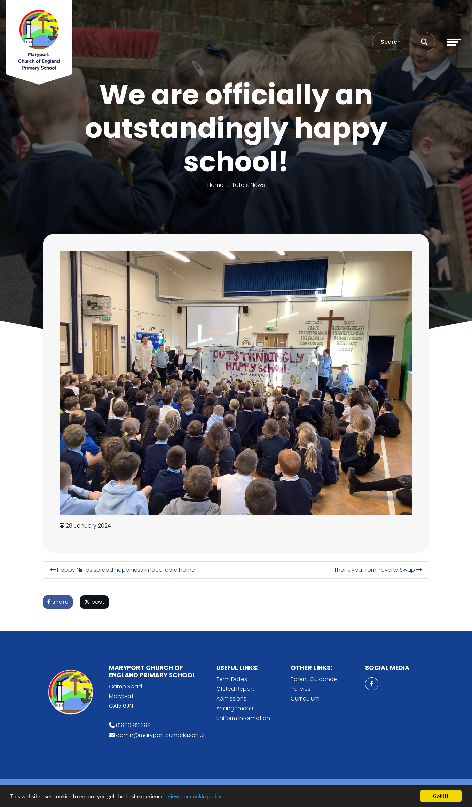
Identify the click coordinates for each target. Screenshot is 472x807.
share (58, 602)
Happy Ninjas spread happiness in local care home (122, 570)
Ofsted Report (235, 689)
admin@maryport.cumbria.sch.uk (161, 735)
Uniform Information (243, 718)
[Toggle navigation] (453, 42)
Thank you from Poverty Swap (378, 570)
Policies (300, 689)
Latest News (249, 185)
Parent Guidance (314, 679)
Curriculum (305, 699)
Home (215, 185)
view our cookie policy (194, 797)
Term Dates (231, 679)
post (95, 602)
